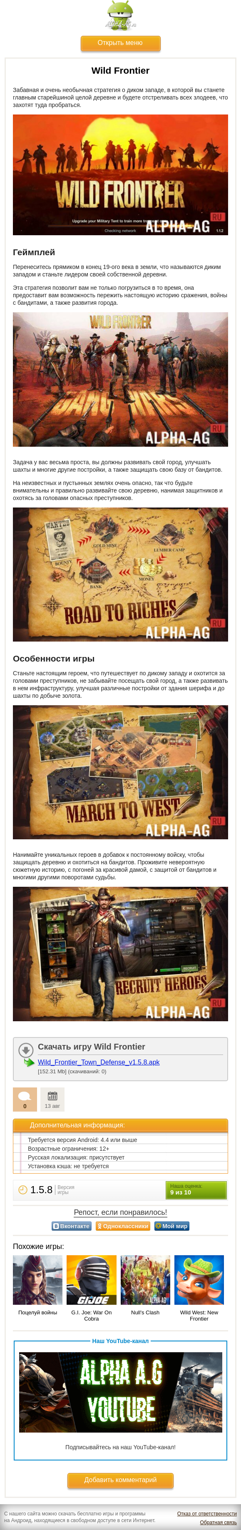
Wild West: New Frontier (199, 1315)
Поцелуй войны (37, 1312)
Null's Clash (145, 1312)
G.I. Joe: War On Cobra (91, 1315)
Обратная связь (218, 1522)
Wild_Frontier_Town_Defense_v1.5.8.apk (99, 1062)
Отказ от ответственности (207, 1514)
